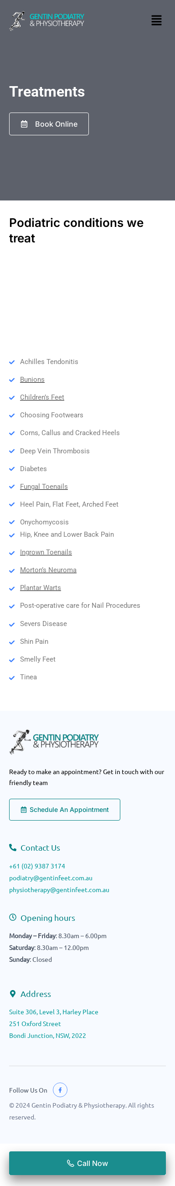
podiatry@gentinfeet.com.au (51, 877)
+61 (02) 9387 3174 (37, 866)
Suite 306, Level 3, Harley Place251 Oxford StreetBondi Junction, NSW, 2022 (53, 1023)
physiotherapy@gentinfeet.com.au (59, 889)
